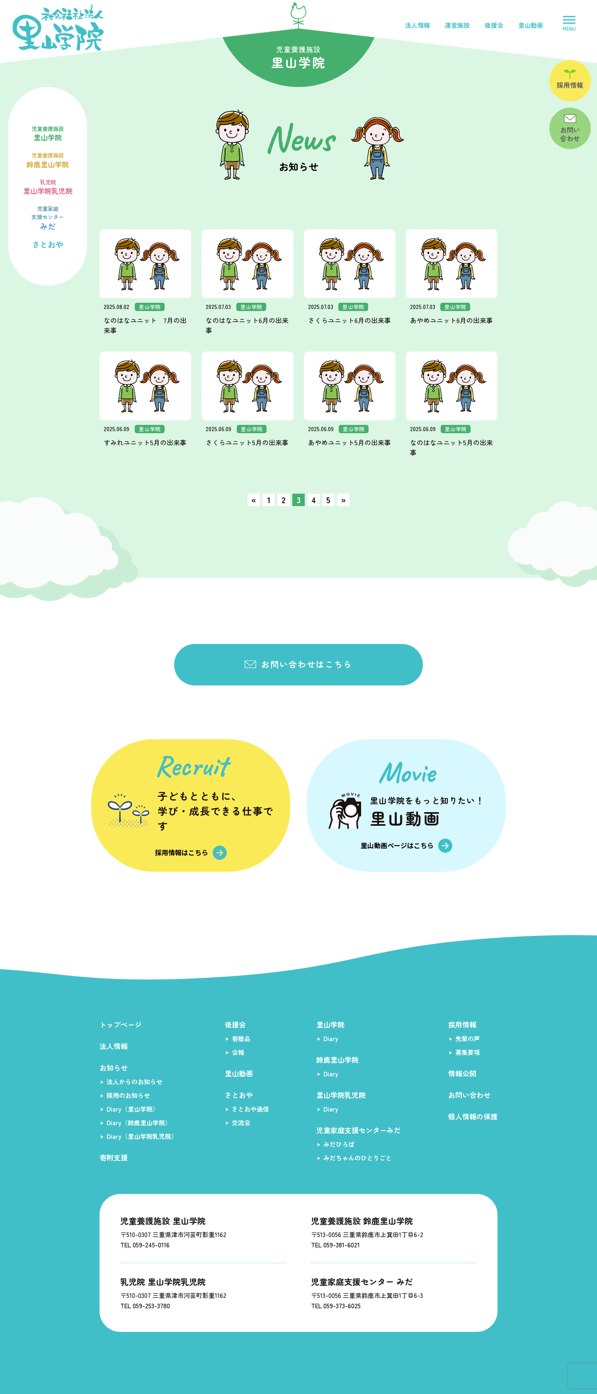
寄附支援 (114, 1157)
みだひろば (338, 1144)
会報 (238, 1052)
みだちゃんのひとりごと (357, 1158)
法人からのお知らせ (135, 1081)
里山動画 (530, 25)
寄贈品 (241, 1038)
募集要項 (467, 1052)
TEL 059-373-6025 (336, 1305)
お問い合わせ (469, 1094)
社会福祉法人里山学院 (58, 27)
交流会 (241, 1122)
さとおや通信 (250, 1109)
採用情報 (462, 1024)
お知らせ (114, 1067)
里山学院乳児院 (48, 186)
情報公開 (462, 1073)
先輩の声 (467, 1038)
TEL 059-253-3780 (145, 1305)
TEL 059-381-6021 (335, 1244)
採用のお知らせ (128, 1095)
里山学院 (48, 133)
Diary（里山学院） (133, 1109)
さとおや (47, 244)
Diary (330, 1038)
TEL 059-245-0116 (145, 1244)
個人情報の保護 (473, 1116)
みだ (48, 217)
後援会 (494, 25)
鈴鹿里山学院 (48, 159)
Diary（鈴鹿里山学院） (139, 1122)
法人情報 (417, 25)
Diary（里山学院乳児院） (142, 1136)
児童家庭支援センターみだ (358, 1130)
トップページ (121, 1024)
